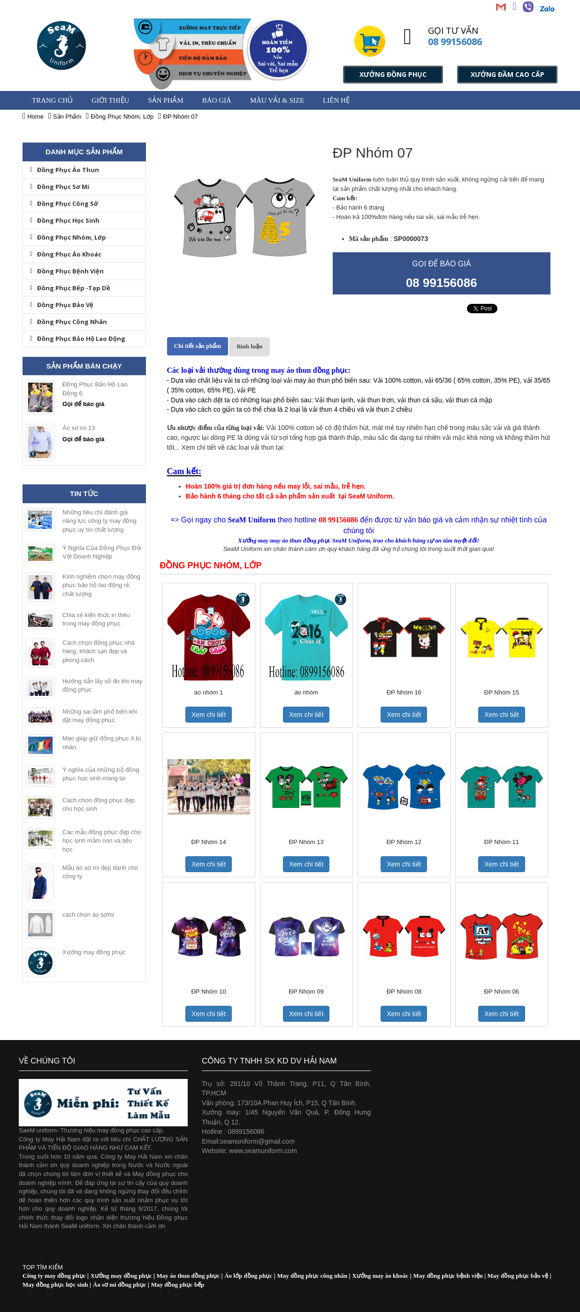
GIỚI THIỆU (110, 100)
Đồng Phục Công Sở (64, 203)
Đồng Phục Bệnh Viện (67, 271)
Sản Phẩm (165, 100)
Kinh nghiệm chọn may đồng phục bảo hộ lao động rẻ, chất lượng (101, 585)
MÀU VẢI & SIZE (277, 100)
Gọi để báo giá (83, 403)
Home (33, 116)
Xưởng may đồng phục (93, 952)
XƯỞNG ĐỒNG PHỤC (393, 74)
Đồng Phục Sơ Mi (59, 186)
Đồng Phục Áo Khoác (65, 254)
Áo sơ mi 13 (78, 427)
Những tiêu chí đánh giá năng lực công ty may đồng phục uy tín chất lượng (99, 521)
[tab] (198, 346)
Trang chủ (52, 100)
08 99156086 (455, 41)
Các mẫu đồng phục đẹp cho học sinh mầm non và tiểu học (101, 841)
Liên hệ (336, 100)
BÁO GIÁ (216, 100)
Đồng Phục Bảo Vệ (61, 305)
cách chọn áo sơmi (88, 914)
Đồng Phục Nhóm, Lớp (68, 237)
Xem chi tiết (208, 714)
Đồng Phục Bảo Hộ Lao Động (77, 338)
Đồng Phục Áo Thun (64, 170)
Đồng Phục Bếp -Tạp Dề (70, 288)
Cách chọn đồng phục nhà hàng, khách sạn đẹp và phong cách (98, 651)
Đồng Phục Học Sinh (64, 220)
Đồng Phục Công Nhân (68, 321)
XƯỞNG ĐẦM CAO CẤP (507, 74)
